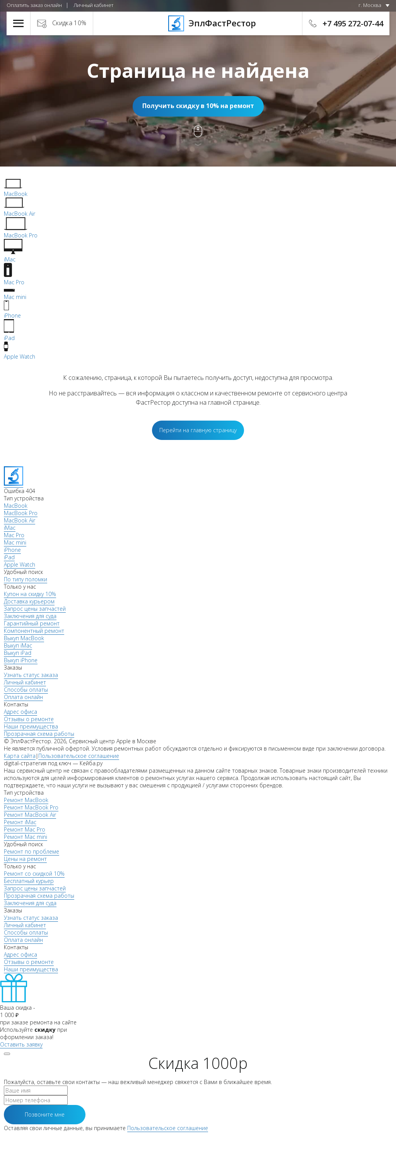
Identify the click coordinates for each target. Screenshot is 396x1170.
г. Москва (369, 5)
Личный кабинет (93, 5)
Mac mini (15, 542)
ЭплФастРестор (198, 23)
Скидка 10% (69, 23)
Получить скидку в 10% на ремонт (198, 105)
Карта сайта (20, 755)
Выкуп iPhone (21, 660)
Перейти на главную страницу (198, 430)
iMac (9, 527)
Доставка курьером (29, 601)
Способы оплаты (26, 689)
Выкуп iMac (18, 645)
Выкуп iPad (17, 652)
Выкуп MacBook (24, 638)
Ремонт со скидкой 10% (34, 873)
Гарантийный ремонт (32, 623)
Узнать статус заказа (31, 675)
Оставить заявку (21, 1044)
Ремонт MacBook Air (30, 814)
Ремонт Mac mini (25, 836)
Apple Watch (19, 564)
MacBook (15, 505)
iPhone (12, 549)
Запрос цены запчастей (35, 608)
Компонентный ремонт (34, 630)
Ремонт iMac (20, 822)
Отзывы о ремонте (29, 719)
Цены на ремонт (25, 858)
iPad (9, 557)
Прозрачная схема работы (39, 733)
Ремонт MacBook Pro (31, 807)
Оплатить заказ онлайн (34, 5)
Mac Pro (14, 535)
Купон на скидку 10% (30, 594)
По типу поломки (25, 579)
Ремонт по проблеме (31, 851)
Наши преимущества (31, 726)
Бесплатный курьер (29, 881)
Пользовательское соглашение (78, 755)
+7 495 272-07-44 (353, 23)
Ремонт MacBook (26, 800)
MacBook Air (19, 520)
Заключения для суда (30, 616)
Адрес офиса (20, 711)
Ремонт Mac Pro (24, 829)
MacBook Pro (21, 513)
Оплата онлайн (23, 697)
